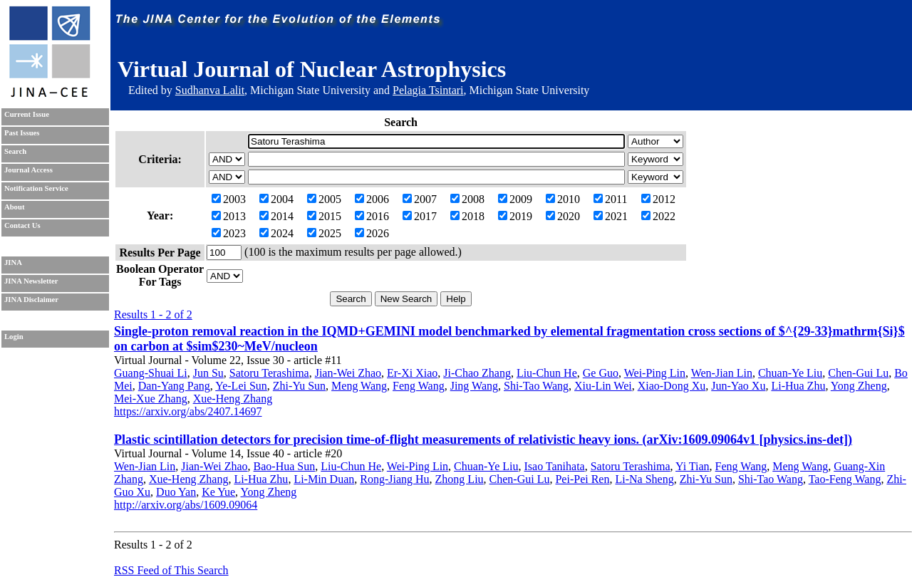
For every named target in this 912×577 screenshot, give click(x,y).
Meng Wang (359, 386)
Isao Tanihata (554, 466)
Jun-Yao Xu (738, 386)
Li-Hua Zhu (798, 386)
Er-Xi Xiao (412, 373)
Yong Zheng (859, 386)
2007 (420, 199)
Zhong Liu (459, 479)
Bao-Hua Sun (285, 466)
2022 (658, 216)
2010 (563, 199)
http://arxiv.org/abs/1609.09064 (185, 505)
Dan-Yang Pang (174, 386)
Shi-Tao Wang (536, 386)
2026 (372, 233)
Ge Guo (600, 373)
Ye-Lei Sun (241, 386)
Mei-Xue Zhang (150, 399)
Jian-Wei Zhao (348, 373)
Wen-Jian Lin (721, 373)
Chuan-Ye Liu (790, 373)
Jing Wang (474, 386)
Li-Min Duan (324, 479)
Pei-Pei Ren (582, 479)
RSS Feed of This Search (171, 570)
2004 (276, 199)
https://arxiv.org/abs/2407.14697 (188, 411)
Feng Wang (419, 386)
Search (15, 151)
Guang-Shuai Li (150, 373)
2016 (372, 216)
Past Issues (21, 133)
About (14, 207)
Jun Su (208, 373)
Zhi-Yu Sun (299, 386)
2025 (324, 233)
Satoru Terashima (269, 373)
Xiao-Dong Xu (672, 386)
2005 (324, 199)
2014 (276, 216)
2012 (658, 199)
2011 (610, 199)
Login (14, 337)
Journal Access (28, 170)
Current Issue (26, 114)
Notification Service (36, 188)
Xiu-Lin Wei (603, 386)
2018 (467, 216)
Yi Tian (692, 466)
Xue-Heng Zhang (233, 399)
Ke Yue (218, 492)
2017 (420, 216)
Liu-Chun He (547, 373)
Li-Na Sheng (644, 479)
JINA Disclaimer (31, 299)
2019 (515, 216)
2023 (229, 233)
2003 (229, 199)
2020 (563, 216)
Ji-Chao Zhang (477, 373)
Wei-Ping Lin (654, 373)
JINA (13, 262)
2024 (276, 233)
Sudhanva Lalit (209, 90)
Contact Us (22, 225)
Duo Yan (176, 492)
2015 (324, 216)
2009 (515, 199)
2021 (611, 216)
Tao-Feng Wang (845, 479)
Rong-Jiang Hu (394, 479)
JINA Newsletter (31, 281)
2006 (372, 199)
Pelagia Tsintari (428, 90)
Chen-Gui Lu (858, 373)
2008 (467, 199)
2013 (229, 216)
